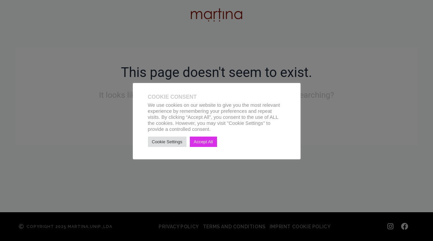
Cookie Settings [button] (167, 141)
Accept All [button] (203, 141)
